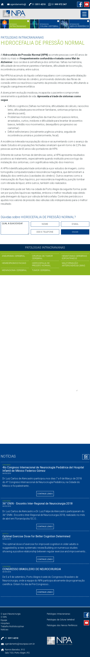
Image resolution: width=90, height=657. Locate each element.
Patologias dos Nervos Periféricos (62, 625)
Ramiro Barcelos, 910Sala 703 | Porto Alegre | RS (17, 651)
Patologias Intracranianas (58, 614)
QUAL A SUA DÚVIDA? (15, 228)
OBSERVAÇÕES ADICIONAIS (45, 380)
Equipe (4, 620)
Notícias (4, 629)
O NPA (4, 617)
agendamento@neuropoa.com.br (35, 327)
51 (24, 306)
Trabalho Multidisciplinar (12, 626)
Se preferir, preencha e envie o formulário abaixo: (43, 334)
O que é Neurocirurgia (10, 614)
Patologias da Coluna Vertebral (61, 619)
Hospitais (5, 623)
